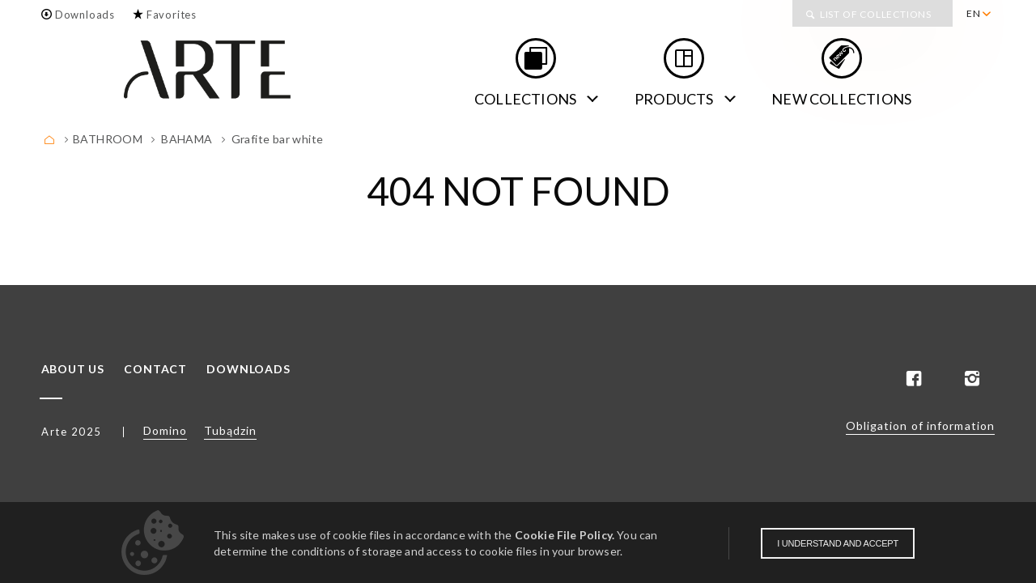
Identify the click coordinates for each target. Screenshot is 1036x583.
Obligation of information (921, 425)
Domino (165, 430)
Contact (155, 369)
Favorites (171, 14)
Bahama (186, 139)
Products (674, 99)
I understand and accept (837, 543)
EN (973, 13)
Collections (525, 99)
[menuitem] (978, 14)
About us (72, 369)
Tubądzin (230, 430)
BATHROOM (107, 139)
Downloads (85, 14)
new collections (841, 99)
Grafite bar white (277, 139)
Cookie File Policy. (564, 535)
